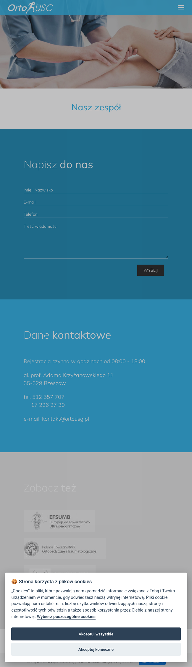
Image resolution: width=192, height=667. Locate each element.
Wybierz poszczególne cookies (66, 616)
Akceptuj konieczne (96, 649)
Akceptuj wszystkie (96, 634)
